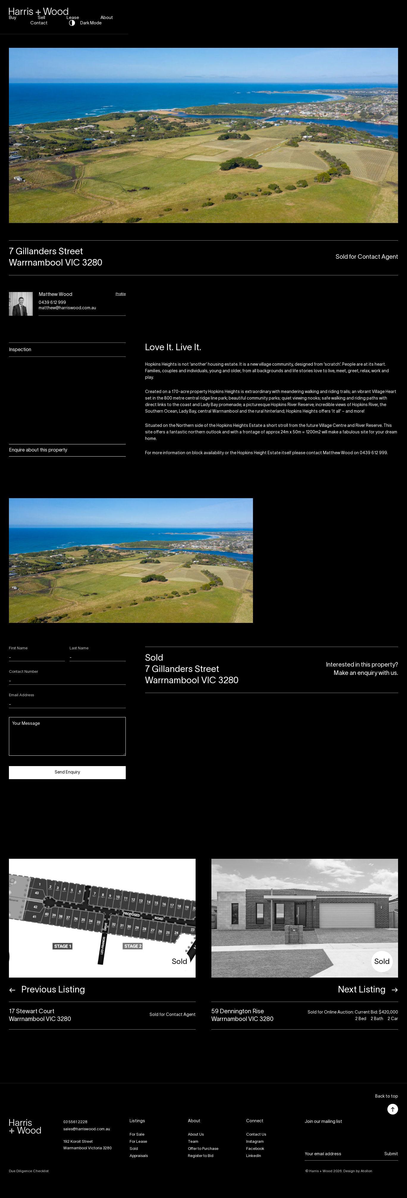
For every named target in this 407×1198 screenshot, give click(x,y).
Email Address (21, 695)
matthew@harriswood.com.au (67, 308)
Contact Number (23, 672)
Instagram (255, 1142)
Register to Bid (200, 1156)
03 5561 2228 (75, 1122)
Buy (205, 16)
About (299, 16)
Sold (134, 1149)
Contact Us (256, 1135)
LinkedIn (253, 1156)
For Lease (138, 1142)
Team (193, 1142)
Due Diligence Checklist (29, 1171)
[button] (386, 1096)
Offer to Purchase (203, 1149)
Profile (121, 294)
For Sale (137, 1135)
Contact (335, 16)
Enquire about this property (38, 450)
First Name (18, 648)
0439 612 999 (52, 303)
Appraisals (139, 1156)
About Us (196, 1135)
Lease (265, 16)
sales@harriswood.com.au (86, 1129)
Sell (234, 16)
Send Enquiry (67, 772)
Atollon (366, 1171)
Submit (391, 1154)
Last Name (79, 648)
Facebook (255, 1149)
